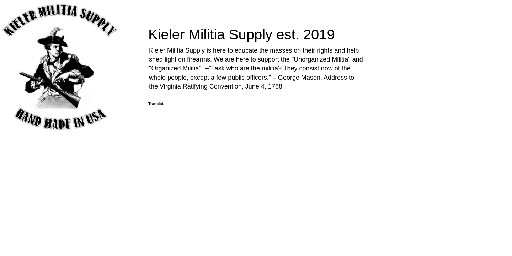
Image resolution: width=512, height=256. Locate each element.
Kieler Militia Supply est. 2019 (241, 34)
